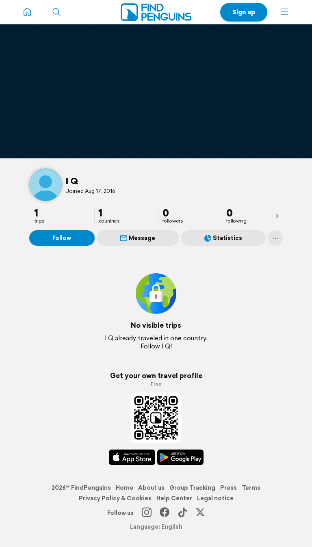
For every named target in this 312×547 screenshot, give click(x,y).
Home (124, 488)
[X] (200, 513)
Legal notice (215, 498)
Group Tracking (192, 488)
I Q (72, 181)
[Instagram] (147, 513)
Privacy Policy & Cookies (115, 498)
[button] (284, 12)
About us (151, 488)
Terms (251, 488)
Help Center (174, 498)
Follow (61, 238)
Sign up (243, 12)
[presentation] (277, 216)
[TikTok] (182, 513)
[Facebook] (164, 513)
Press (228, 488)
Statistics (223, 238)
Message (137, 238)
